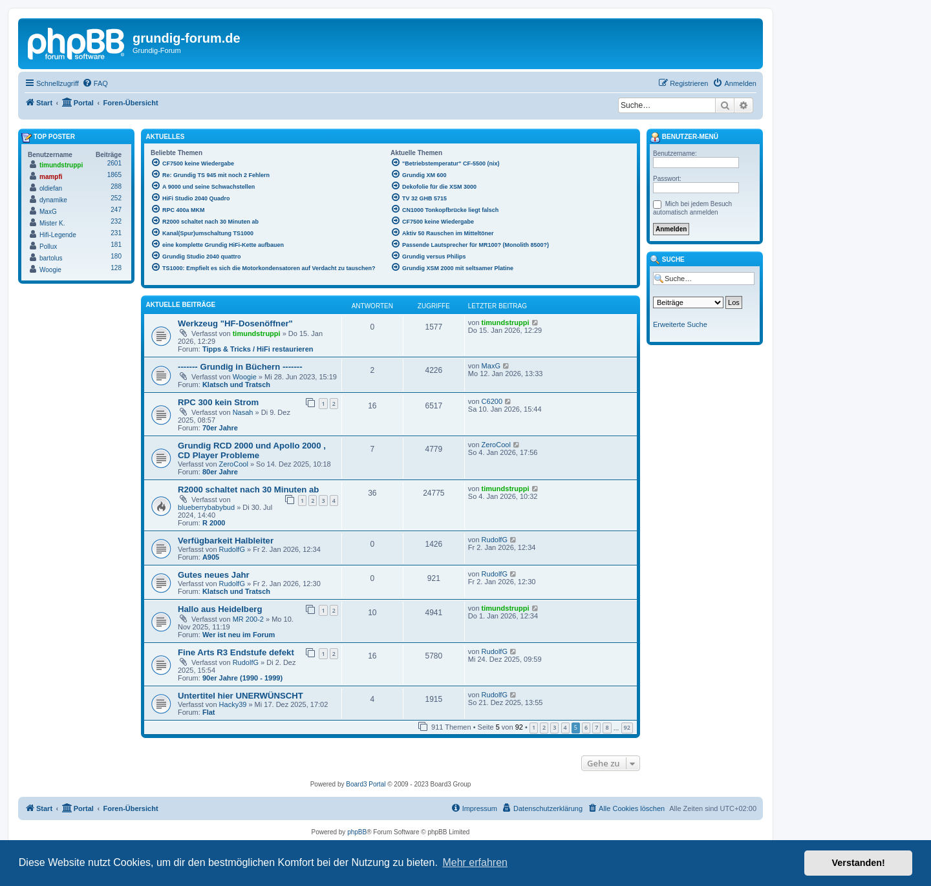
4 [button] (565, 727)
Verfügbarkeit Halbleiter (225, 540)
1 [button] (533, 727)
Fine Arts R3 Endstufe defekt (236, 652)
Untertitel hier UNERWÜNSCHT (240, 696)
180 (116, 256)
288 (116, 186)
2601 (114, 163)
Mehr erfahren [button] (475, 862)
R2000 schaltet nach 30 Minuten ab (248, 489)
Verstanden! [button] (858, 863)
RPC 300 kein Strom (218, 402)
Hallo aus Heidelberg (220, 609)
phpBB (357, 832)
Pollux (48, 246)
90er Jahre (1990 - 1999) (242, 678)
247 (116, 209)
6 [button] (586, 727)
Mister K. (52, 223)
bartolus (51, 258)
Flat (208, 712)
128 (116, 267)
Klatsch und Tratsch (236, 384)
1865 (114, 174)
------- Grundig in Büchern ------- (240, 367)
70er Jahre (220, 428)
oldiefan (50, 188)
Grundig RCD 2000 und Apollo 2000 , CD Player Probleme (252, 450)
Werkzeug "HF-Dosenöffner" (235, 323)
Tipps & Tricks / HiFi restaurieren (258, 349)
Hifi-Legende (57, 234)
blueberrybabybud (206, 507)
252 (116, 198)
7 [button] (596, 727)
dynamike (53, 200)
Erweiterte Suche (680, 324)
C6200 (492, 401)
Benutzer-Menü (684, 137)
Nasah (243, 412)
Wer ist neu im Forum (238, 634)
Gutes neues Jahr (214, 575)
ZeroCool (233, 464)
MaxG (491, 366)
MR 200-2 (248, 619)
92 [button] (627, 727)
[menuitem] (95, 83)
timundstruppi (257, 333)
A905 (210, 557)
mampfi (51, 176)
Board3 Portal (365, 784)
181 (116, 244)
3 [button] (554, 727)
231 (116, 233)
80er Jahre (220, 472)
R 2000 (213, 523)
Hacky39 (233, 704)
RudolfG (232, 549)
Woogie (245, 377)
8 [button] (606, 727)
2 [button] (544, 727)
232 (116, 221)
